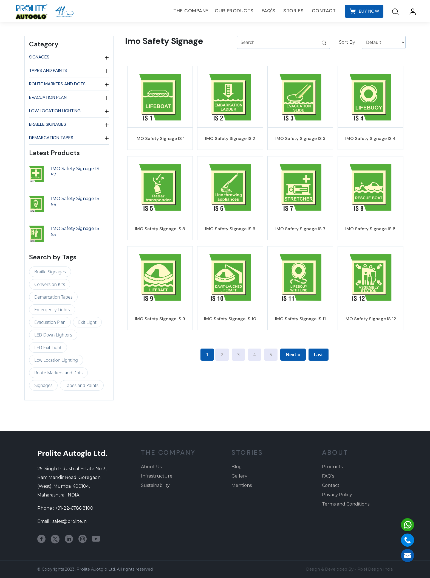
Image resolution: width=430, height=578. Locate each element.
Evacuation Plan (48, 97)
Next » (293, 355)
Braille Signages (47, 124)
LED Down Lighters (53, 335)
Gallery (239, 476)
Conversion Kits (49, 284)
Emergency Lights (52, 310)
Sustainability (155, 485)
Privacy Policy (337, 494)
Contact (324, 11)
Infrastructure (156, 476)
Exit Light (87, 322)
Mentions (241, 485)
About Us (151, 466)
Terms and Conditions (345, 504)
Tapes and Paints (48, 70)
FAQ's (269, 11)
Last (318, 355)
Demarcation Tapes (51, 138)
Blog (236, 466)
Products (332, 466)
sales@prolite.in (69, 521)
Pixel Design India (375, 569)
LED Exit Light (47, 347)
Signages (39, 57)
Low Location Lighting (55, 111)
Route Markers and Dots (57, 84)
